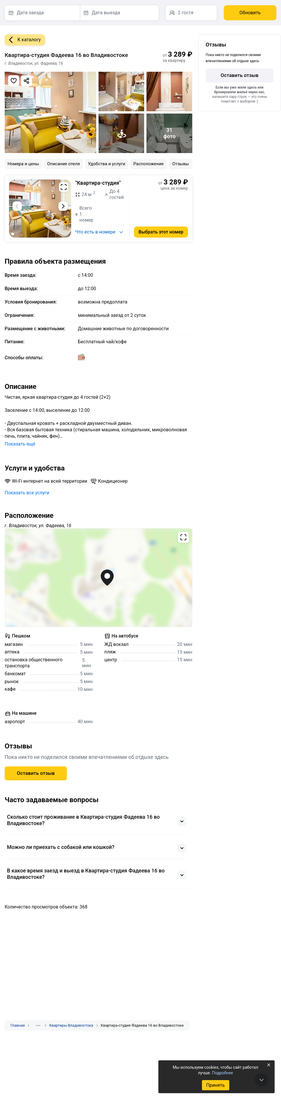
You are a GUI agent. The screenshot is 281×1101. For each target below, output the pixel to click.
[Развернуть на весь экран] (63, 187)
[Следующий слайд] (63, 206)
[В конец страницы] (261, 1079)
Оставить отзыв (36, 773)
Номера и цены (23, 163)
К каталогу (23, 39)
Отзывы (180, 163)
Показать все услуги (27, 492)
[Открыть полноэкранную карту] (98, 577)
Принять (215, 1085)
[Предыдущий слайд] (17, 206)
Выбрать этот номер (161, 232)
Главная (17, 1025)
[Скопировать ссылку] (26, 80)
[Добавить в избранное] (13, 80)
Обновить (250, 12)
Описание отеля (63, 163)
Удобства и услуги (106, 163)
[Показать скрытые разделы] (38, 1025)
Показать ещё (20, 444)
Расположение (148, 163)
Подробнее (222, 1073)
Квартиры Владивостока (71, 1025)
